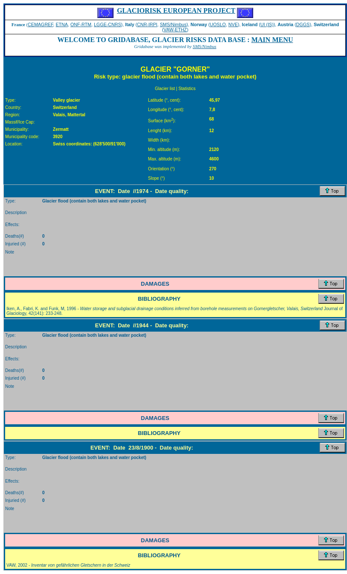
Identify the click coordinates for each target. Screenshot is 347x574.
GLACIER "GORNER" (175, 69)
